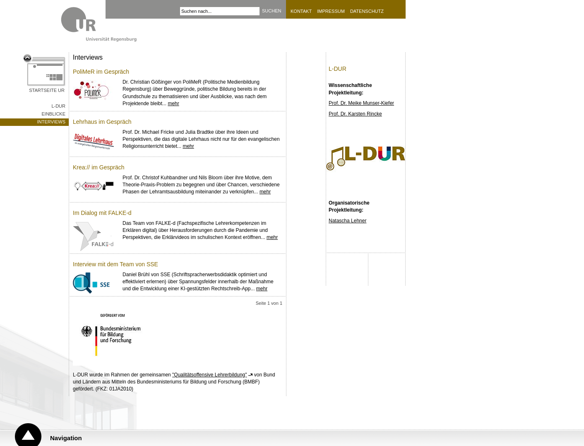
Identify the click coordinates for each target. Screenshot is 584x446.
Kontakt (301, 11)
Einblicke (53, 113)
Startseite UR (47, 90)
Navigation (66, 437)
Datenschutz (367, 11)
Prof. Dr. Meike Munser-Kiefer (361, 103)
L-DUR (58, 106)
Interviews (51, 121)
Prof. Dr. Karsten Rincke (355, 114)
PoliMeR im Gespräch (101, 71)
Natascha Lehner (347, 221)
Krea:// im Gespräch (99, 167)
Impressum (331, 11)
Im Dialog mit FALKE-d (102, 213)
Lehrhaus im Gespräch (102, 121)
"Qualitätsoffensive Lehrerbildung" (209, 375)
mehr (173, 103)
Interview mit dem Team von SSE (115, 264)
